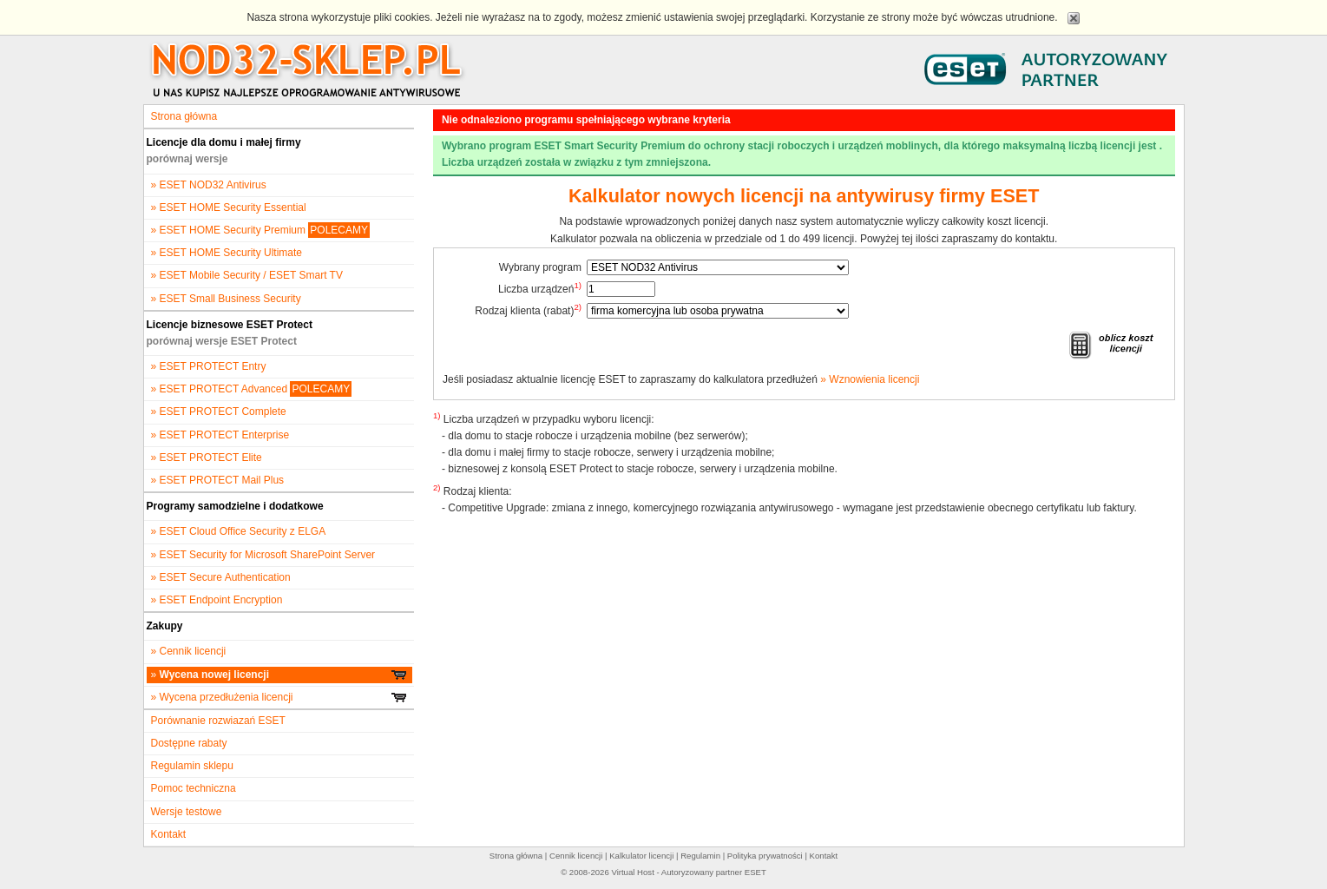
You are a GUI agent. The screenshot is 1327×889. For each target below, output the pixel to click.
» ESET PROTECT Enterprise (220, 435)
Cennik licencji (575, 855)
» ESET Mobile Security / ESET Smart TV (247, 275)
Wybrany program (540, 267)
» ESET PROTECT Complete (218, 411)
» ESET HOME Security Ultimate (227, 253)
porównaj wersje (187, 159)
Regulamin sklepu (192, 766)
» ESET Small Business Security (226, 299)
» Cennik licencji (189, 651)
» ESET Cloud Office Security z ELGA (238, 531)
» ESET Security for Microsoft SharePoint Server (263, 555)
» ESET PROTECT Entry (208, 366)
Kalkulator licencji (641, 855)
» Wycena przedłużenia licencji (279, 696)
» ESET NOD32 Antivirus (208, 185)
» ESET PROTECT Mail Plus (218, 480)
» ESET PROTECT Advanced (251, 389)
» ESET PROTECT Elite (206, 457)
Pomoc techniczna (193, 788)
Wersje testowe (186, 812)
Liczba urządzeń (539, 288)
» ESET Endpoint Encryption (217, 600)
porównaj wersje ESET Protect (222, 341)
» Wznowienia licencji (869, 379)
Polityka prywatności (765, 855)
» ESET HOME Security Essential (228, 207)
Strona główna (184, 116)
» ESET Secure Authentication (221, 577)
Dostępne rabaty (189, 743)
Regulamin (700, 855)
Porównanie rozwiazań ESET (218, 720)
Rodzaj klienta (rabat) (528, 310)
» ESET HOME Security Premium (261, 230)
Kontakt (169, 834)
